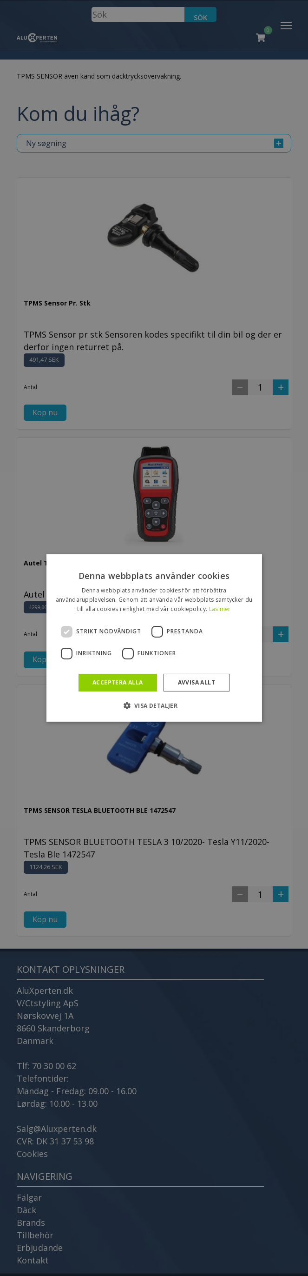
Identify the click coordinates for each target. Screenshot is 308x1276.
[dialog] (154, 638)
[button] (154, 705)
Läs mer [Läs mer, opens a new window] (220, 609)
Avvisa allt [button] (196, 682)
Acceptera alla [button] (117, 682)
